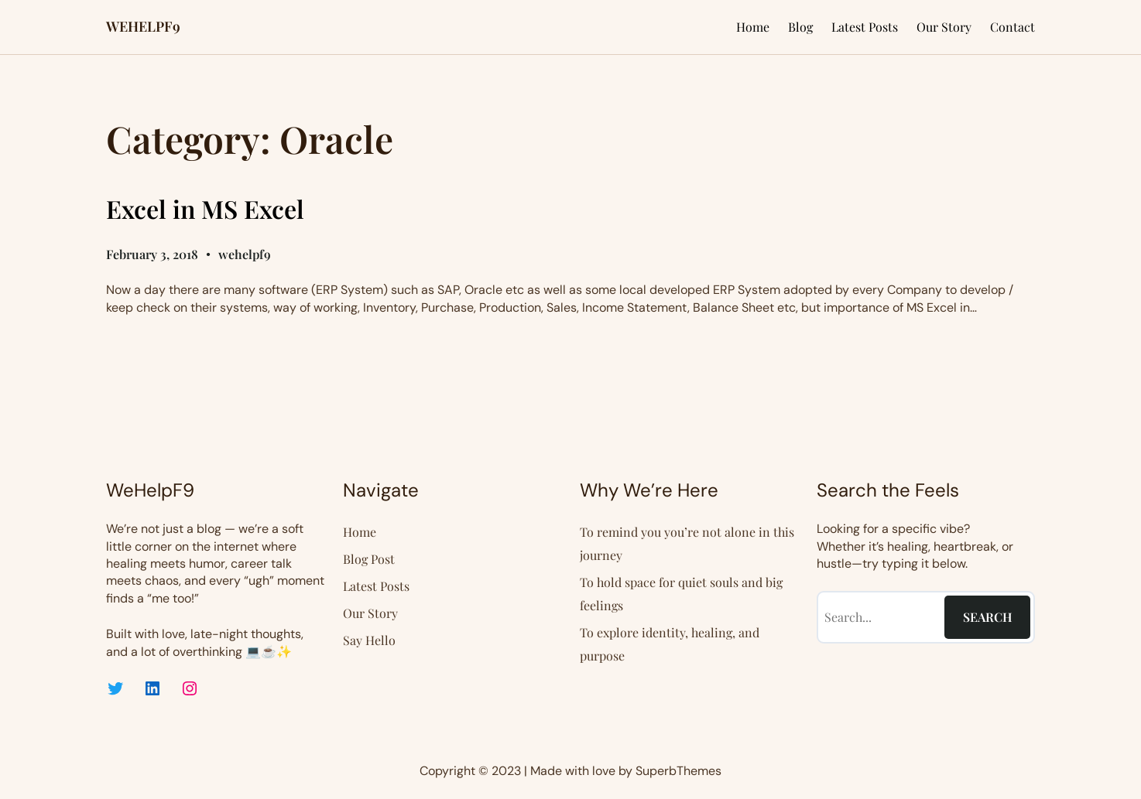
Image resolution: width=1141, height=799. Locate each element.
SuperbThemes (678, 771)
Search (988, 617)
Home (752, 27)
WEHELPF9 (143, 26)
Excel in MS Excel (205, 209)
